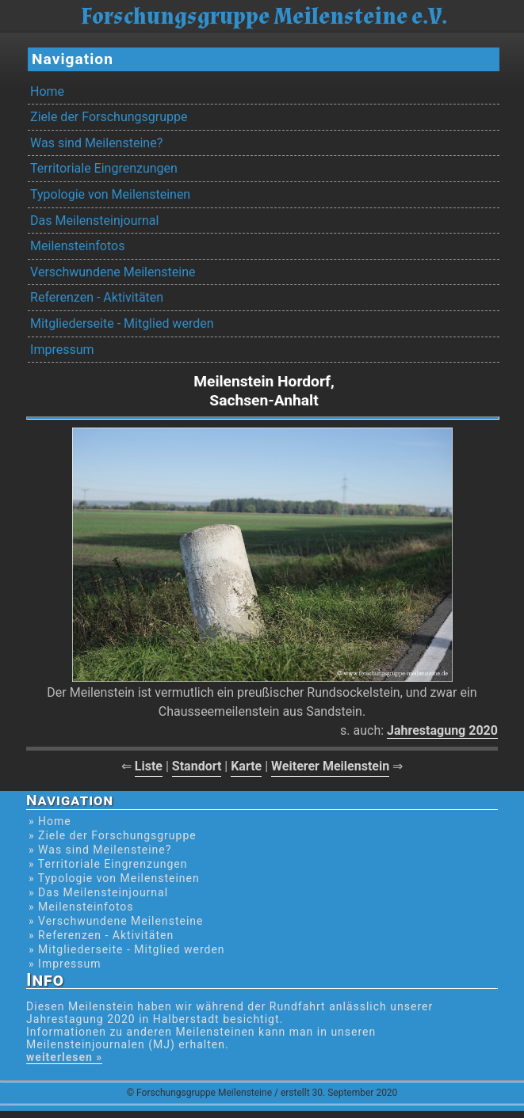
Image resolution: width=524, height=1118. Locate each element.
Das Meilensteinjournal (94, 220)
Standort (197, 766)
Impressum (62, 349)
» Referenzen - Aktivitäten (101, 935)
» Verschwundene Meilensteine (116, 921)
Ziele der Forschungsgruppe (108, 116)
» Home (50, 821)
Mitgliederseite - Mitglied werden (121, 323)
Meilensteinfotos (77, 245)
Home (47, 91)
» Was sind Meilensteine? (100, 849)
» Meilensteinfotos (81, 906)
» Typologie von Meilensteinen (114, 878)
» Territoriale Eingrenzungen (108, 864)
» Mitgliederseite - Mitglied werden (127, 949)
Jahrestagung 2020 (442, 730)
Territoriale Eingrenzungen (104, 168)
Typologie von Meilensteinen (110, 194)
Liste (149, 766)
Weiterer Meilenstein (330, 766)
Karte (246, 766)
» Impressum (65, 963)
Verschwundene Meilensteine (112, 272)
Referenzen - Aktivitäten (96, 297)
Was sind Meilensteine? (96, 142)
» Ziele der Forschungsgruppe (113, 835)
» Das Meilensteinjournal (98, 892)
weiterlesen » (64, 1057)
